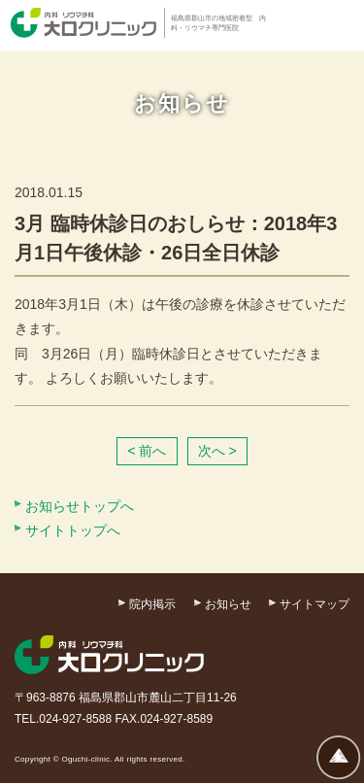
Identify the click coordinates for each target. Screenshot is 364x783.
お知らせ (228, 604)
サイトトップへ (72, 530)
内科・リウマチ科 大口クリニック (83, 23)
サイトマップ (314, 604)
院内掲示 (152, 604)
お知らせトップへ (79, 506)
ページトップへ (338, 757)
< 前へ (146, 451)
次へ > (217, 451)
